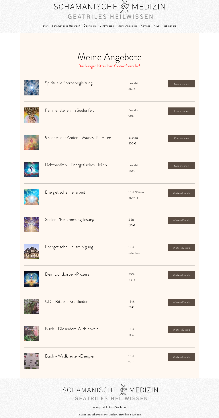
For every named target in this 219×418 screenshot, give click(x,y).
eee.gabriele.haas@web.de (109, 407)
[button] (181, 83)
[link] (82, 83)
